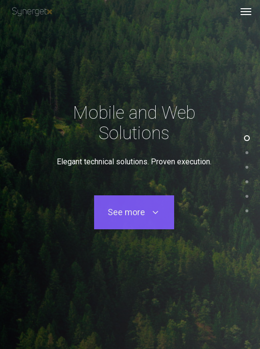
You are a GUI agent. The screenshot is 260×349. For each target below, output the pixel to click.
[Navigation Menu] (246, 11)
